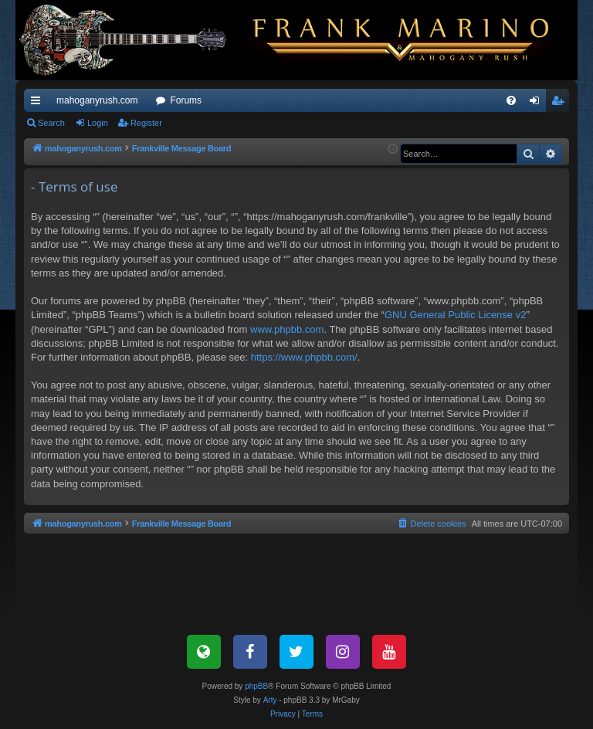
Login (97, 122)
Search (51, 122)
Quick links (38, 103)
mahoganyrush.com (96, 100)
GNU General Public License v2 (456, 314)
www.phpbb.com (287, 329)
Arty (270, 700)
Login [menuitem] (538, 103)
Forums (186, 100)
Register (146, 122)
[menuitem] (511, 100)
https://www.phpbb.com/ (304, 357)
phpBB (256, 686)
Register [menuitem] (561, 103)
